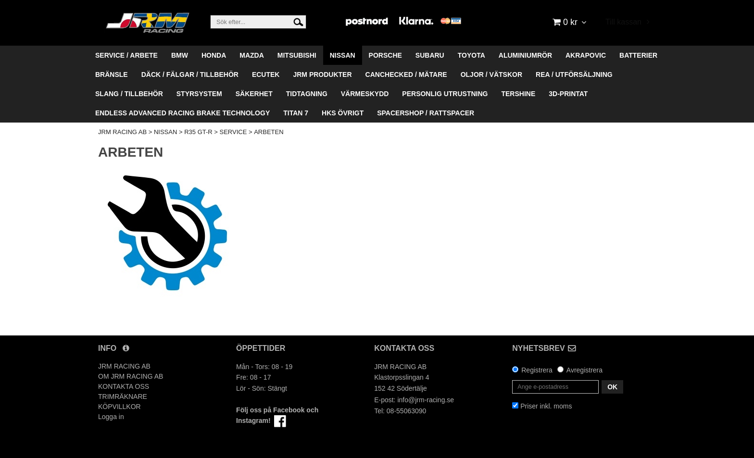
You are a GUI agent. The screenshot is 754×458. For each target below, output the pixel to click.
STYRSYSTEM (199, 94)
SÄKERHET (254, 94)
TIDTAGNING (306, 94)
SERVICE (233, 132)
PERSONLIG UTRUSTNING (445, 94)
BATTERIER (638, 55)
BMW (179, 55)
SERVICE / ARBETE (126, 55)
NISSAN (342, 55)
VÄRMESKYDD (365, 94)
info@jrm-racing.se (425, 400)
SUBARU (429, 55)
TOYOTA (471, 55)
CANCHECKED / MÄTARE (406, 74)
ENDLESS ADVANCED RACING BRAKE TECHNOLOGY (182, 113)
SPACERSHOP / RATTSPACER (425, 113)
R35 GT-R (198, 132)
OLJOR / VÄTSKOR (491, 74)
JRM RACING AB (122, 132)
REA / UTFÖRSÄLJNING (574, 74)
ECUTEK (266, 74)
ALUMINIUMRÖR (525, 55)
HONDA (213, 55)
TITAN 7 (295, 113)
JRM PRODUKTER (322, 74)
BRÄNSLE (111, 74)
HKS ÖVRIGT (343, 113)
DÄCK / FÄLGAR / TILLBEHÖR (190, 74)
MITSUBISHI (296, 55)
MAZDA (251, 55)
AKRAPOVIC (586, 55)
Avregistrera (584, 370)
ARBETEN (268, 132)
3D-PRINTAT (568, 94)
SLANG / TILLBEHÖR (129, 94)
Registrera (537, 370)
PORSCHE (385, 55)
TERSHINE (518, 94)
